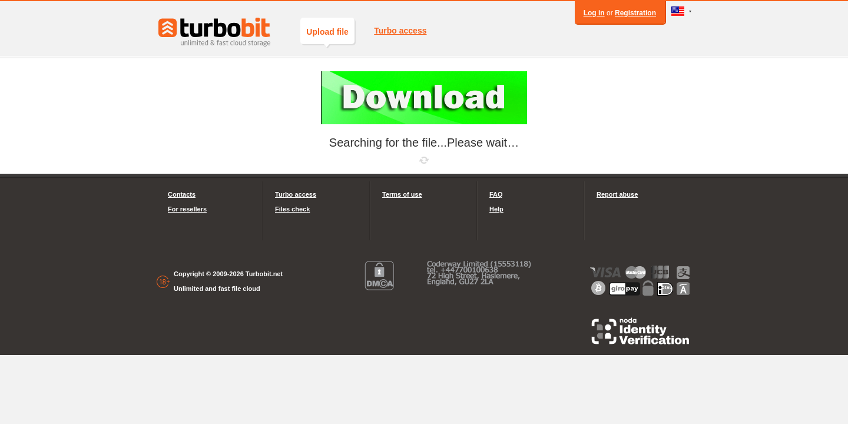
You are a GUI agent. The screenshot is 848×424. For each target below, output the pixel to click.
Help (496, 209)
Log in (594, 13)
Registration (635, 13)
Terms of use (402, 194)
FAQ (496, 194)
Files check (292, 209)
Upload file (327, 35)
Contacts (182, 194)
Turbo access (400, 30)
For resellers (187, 209)
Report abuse (617, 194)
